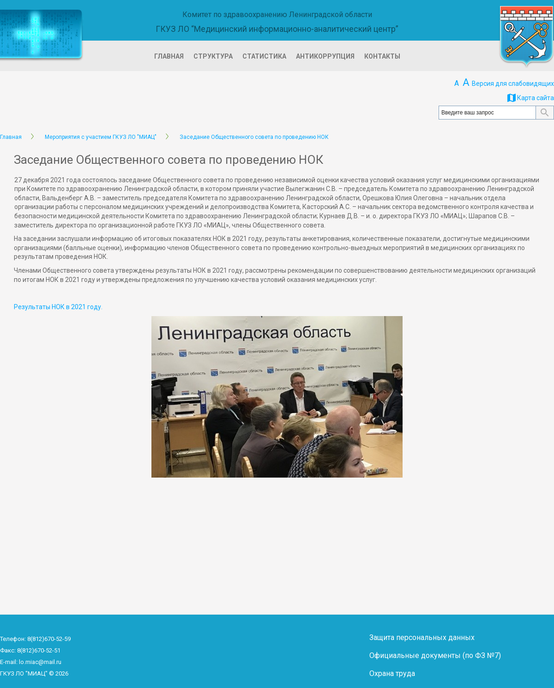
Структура (213, 56)
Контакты (382, 56)
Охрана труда (392, 673)
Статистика (264, 56)
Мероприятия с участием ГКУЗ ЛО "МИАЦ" (101, 137)
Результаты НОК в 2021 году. (58, 307)
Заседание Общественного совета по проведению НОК (254, 137)
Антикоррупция (325, 56)
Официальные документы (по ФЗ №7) (435, 655)
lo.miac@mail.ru (40, 661)
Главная (169, 56)
